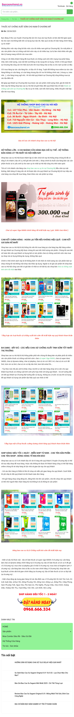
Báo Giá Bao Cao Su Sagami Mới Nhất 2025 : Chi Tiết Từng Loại (39, 683)
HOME (5, 626)
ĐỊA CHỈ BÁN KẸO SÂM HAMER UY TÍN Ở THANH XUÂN (36, 704)
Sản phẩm (7, 631)
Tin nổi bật (8, 655)
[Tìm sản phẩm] (37, 11)
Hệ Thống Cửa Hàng (11, 641)
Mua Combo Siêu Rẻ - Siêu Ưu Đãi (17, 636)
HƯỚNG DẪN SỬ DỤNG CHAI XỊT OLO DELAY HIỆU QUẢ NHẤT (38, 662)
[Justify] (69, 11)
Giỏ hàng (69, 4)
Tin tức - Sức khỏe (10, 646)
